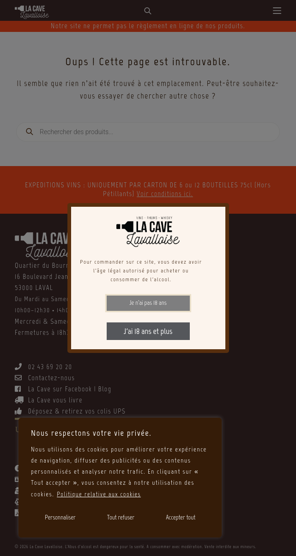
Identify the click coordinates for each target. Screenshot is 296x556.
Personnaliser (60, 517)
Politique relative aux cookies (100, 494)
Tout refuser (120, 517)
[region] (120, 477)
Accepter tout (180, 517)
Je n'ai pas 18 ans (148, 303)
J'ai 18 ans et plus (148, 331)
